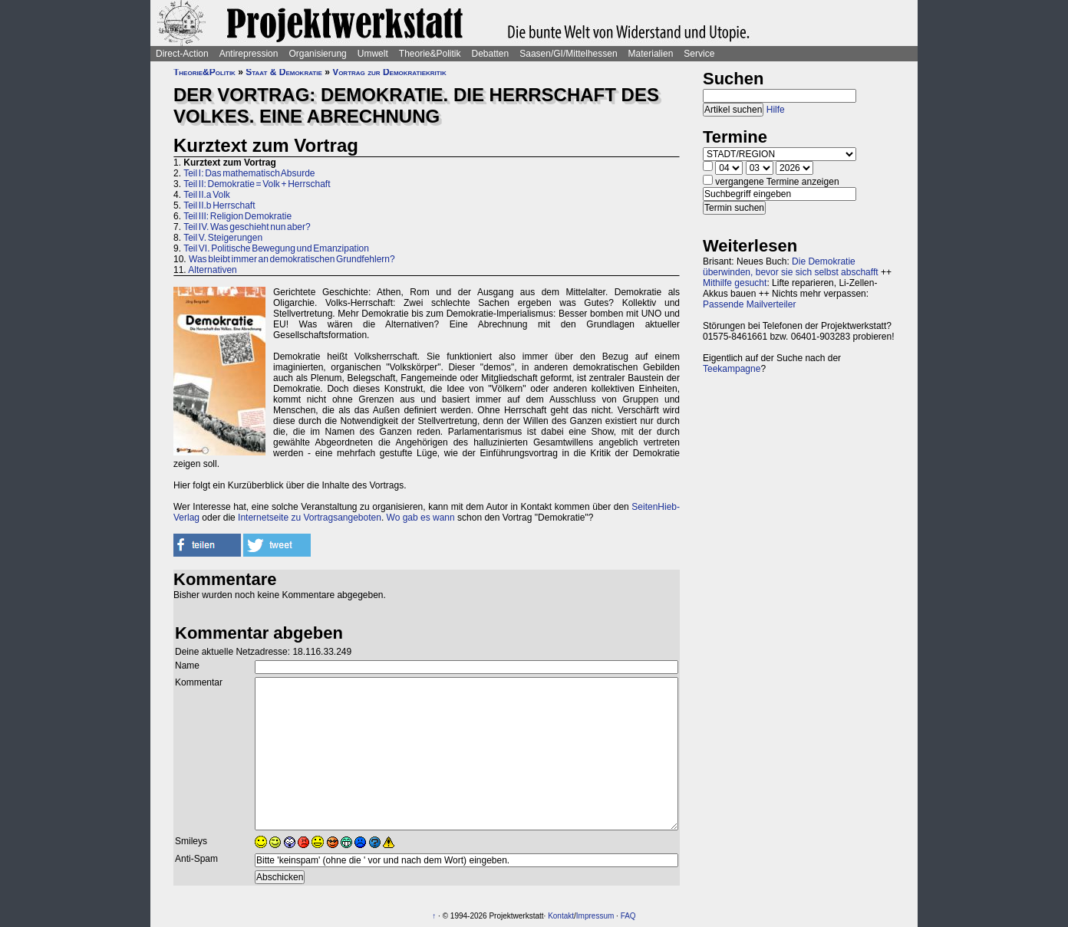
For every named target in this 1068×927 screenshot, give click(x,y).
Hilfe (775, 109)
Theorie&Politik (430, 53)
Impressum (595, 916)
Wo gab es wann (421, 517)
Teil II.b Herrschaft (219, 205)
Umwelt (373, 53)
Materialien (651, 53)
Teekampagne (731, 368)
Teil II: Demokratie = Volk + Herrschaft (256, 184)
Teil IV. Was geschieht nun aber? (247, 227)
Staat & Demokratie (284, 72)
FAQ (628, 916)
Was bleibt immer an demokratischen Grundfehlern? (292, 259)
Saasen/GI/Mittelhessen (568, 53)
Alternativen (212, 270)
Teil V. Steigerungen (222, 237)
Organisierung (317, 53)
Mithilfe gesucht (734, 283)
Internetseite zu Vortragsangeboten (309, 517)
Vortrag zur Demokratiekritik (389, 72)
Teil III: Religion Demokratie (237, 216)
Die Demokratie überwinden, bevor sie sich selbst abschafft (790, 267)
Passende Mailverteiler (749, 304)
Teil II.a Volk (206, 194)
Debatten (490, 53)
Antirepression (249, 53)
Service (699, 53)
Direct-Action (182, 53)
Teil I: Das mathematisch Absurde (249, 173)
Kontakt (561, 916)
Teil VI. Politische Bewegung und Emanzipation (276, 248)
